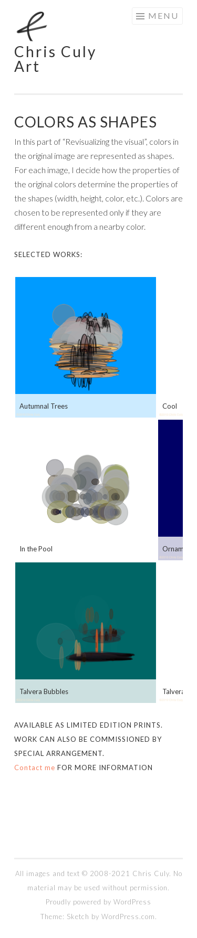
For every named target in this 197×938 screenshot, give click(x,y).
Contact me (34, 767)
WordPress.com (128, 916)
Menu (163, 15)
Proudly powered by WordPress (98, 902)
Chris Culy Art (55, 58)
